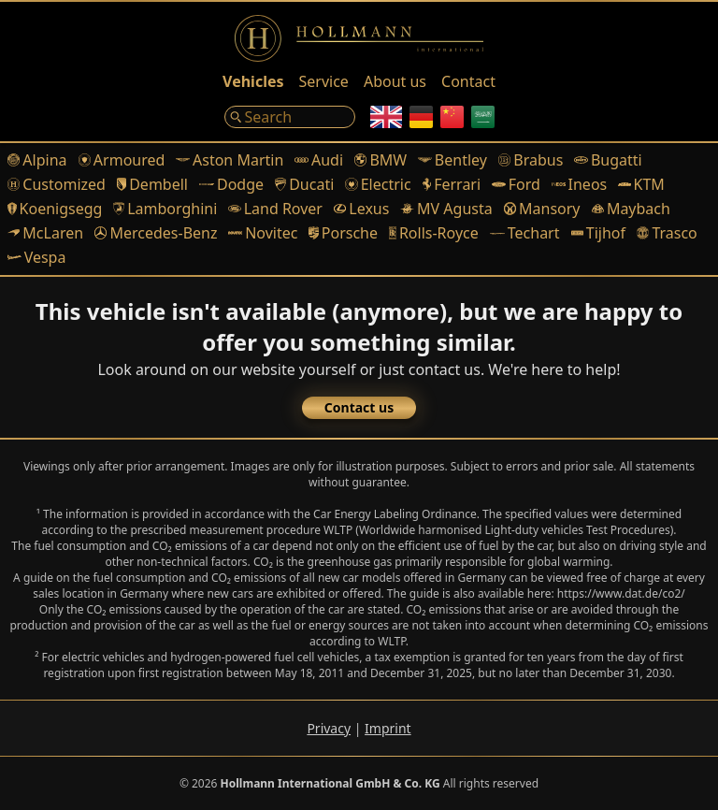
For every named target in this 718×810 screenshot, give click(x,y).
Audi (318, 160)
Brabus (530, 160)
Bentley (452, 160)
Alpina (37, 160)
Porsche (343, 233)
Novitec (262, 233)
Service (324, 81)
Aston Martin (229, 160)
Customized (56, 184)
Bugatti (607, 160)
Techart (525, 233)
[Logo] (359, 38)
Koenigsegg (54, 208)
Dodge (231, 184)
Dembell (152, 184)
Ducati (304, 184)
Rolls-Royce (434, 233)
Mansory (542, 208)
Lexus (361, 208)
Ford (516, 184)
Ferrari (452, 184)
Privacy (329, 728)
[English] (386, 117)
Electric (377, 184)
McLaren (45, 233)
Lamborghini (165, 208)
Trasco (667, 233)
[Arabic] (483, 117)
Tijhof (598, 233)
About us (395, 81)
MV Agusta (446, 208)
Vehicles (253, 81)
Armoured (122, 160)
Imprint (388, 728)
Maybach (631, 208)
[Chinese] (452, 117)
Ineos (579, 184)
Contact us (359, 407)
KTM (641, 184)
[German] (421, 117)
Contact (468, 81)
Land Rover (275, 208)
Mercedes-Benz (155, 233)
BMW (380, 160)
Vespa (36, 257)
